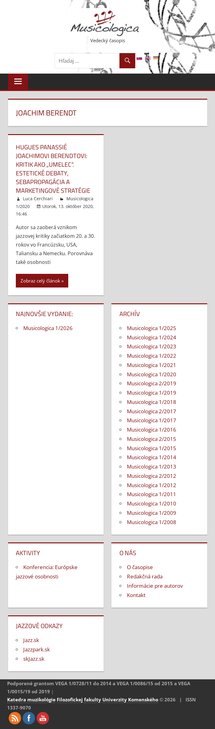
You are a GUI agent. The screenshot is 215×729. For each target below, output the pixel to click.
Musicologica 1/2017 (151, 420)
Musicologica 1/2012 (151, 485)
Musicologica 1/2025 (151, 328)
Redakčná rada (145, 576)
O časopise (140, 567)
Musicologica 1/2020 (151, 374)
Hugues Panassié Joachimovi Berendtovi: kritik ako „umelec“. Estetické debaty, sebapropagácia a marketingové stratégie (53, 168)
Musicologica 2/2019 (151, 383)
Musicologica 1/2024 (151, 337)
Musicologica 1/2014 (151, 457)
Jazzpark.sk (36, 649)
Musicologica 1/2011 (151, 494)
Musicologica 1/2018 (151, 401)
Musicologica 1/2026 (48, 328)
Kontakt (136, 595)
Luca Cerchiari (38, 198)
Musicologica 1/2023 (151, 346)
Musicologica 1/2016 (151, 429)
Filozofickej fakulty (79, 699)
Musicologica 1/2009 (151, 512)
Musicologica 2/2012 (151, 475)
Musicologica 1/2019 (151, 392)
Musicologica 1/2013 (151, 466)
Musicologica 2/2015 (151, 438)
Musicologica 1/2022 (151, 355)
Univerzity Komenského (130, 699)
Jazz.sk (31, 640)
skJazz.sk (33, 658)
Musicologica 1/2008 (151, 522)
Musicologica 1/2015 (151, 448)
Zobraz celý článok (40, 281)
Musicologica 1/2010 (151, 503)
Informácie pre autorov (155, 585)
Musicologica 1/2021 (151, 365)
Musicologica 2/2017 (151, 411)
